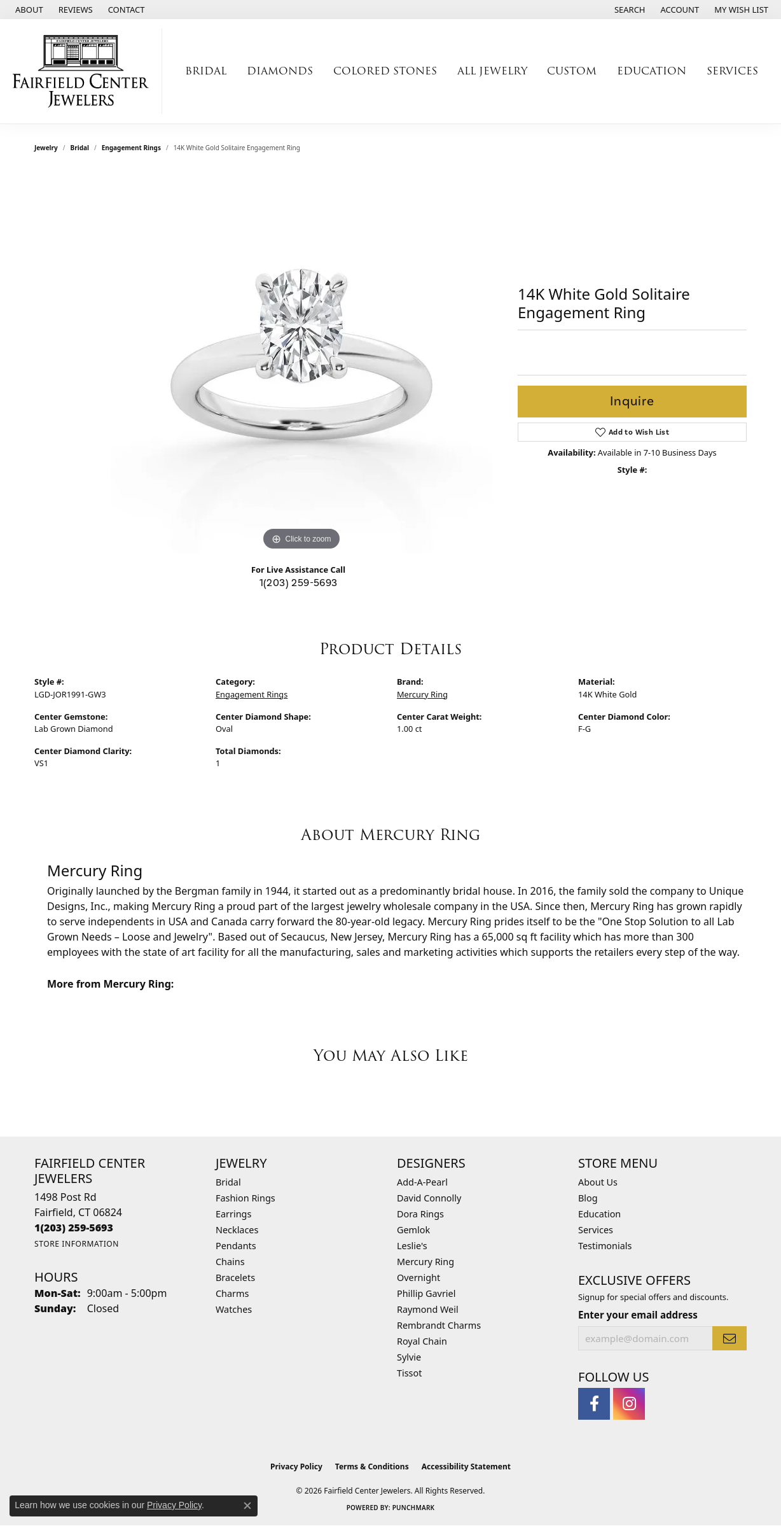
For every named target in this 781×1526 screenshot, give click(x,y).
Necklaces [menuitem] (237, 1230)
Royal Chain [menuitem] (422, 1341)
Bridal (205, 71)
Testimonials (605, 1246)
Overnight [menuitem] (418, 1277)
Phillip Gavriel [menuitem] (426, 1293)
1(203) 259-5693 (298, 583)
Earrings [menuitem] (233, 1214)
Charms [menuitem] (232, 1293)
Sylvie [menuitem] (409, 1357)
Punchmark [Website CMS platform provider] (413, 1507)
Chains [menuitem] (230, 1262)
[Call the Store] (73, 1228)
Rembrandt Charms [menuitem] (439, 1325)
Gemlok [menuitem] (413, 1230)
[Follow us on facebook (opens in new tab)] (594, 1404)
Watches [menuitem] (234, 1309)
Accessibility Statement (466, 1466)
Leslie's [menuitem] (412, 1246)
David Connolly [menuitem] (429, 1198)
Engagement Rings (131, 147)
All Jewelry (492, 71)
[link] (28, 9)
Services (732, 71)
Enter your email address (638, 1314)
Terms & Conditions (372, 1466)
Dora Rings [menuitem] (420, 1214)
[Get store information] (76, 1243)
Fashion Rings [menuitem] (245, 1198)
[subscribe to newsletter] (729, 1338)
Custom (572, 71)
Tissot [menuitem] (409, 1373)
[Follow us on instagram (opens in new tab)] (629, 1404)
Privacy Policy (296, 1466)
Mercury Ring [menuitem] (425, 1262)
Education (651, 71)
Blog (588, 1198)
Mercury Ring (422, 694)
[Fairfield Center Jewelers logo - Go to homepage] (84, 71)
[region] (301, 363)
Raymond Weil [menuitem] (428, 1309)
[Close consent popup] (247, 1505)
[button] (629, 9)
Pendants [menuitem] (236, 1246)
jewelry (46, 147)
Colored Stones (385, 71)
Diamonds (280, 71)
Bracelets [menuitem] (235, 1277)
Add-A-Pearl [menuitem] (422, 1182)
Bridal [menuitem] (228, 1182)
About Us (598, 1182)
